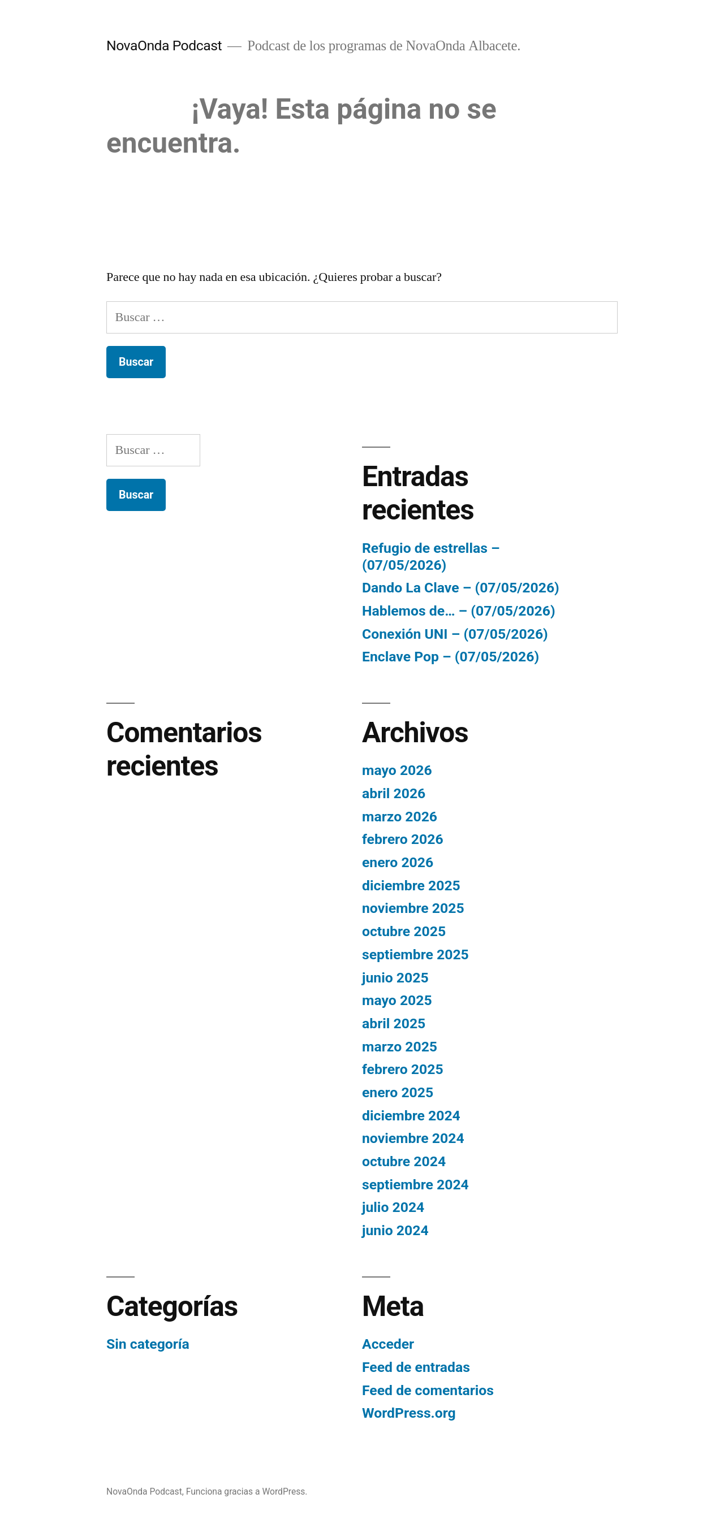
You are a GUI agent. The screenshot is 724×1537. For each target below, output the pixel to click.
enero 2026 (397, 862)
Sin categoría (147, 1344)
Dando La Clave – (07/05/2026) (460, 587)
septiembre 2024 (415, 1184)
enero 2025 (397, 1092)
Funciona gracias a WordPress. (247, 1491)
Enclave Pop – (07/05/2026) (450, 656)
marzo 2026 (399, 816)
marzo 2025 (399, 1046)
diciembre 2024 (411, 1115)
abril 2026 (393, 793)
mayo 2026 (397, 770)
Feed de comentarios (428, 1390)
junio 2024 (395, 1230)
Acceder (388, 1344)
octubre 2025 (404, 931)
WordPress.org (409, 1413)
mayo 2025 (397, 1000)
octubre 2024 (404, 1161)
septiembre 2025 (415, 954)
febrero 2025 (402, 1069)
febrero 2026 (402, 839)
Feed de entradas (416, 1367)
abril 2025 (393, 1023)
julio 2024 (393, 1207)
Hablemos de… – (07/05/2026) (458, 611)
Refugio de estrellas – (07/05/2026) (431, 556)
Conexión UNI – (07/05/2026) (455, 634)
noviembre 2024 (413, 1138)
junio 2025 (395, 977)
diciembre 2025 (411, 885)
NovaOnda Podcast (164, 45)
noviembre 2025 (413, 908)
